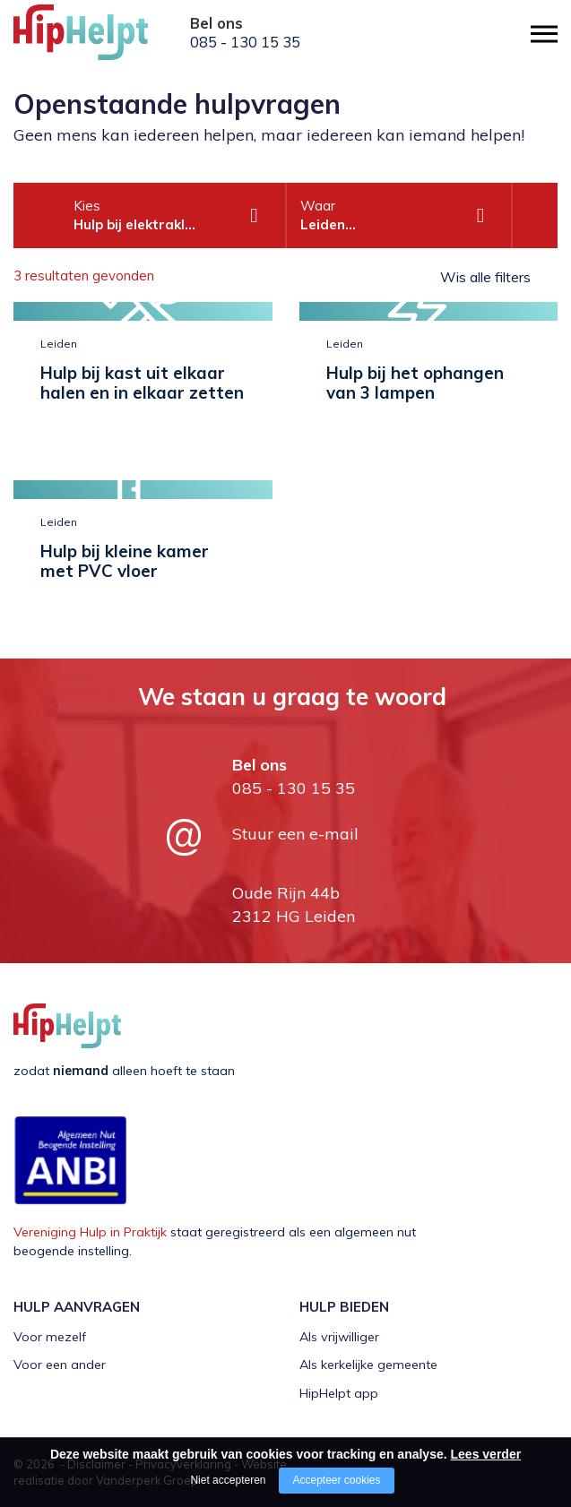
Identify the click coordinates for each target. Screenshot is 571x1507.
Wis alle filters (485, 277)
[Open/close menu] (544, 33)
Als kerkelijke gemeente (368, 1364)
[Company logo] (103, 40)
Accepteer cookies (336, 1480)
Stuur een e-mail (295, 833)
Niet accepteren (227, 1480)
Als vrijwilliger (339, 1337)
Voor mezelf (49, 1337)
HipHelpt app (338, 1393)
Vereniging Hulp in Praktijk (90, 1232)
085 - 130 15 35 (245, 42)
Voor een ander (59, 1364)
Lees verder (486, 1454)
